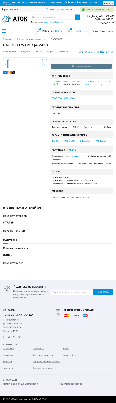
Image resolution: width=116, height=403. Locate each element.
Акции (66, 348)
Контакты (8, 368)
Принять (108, 3)
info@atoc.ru (11, 320)
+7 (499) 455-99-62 (100, 16)
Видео (50, 51)
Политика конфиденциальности (20, 383)
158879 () (56, 141)
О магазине (8, 348)
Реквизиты (38, 348)
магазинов (76, 156)
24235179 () (86, 141)
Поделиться (105, 52)
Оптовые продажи (42, 368)
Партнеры (8, 355)
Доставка (63, 51)
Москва (71, 150)
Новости (7, 361)
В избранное (88, 52)
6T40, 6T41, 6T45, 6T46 (63, 98)
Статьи (38, 51)
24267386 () (70, 141)
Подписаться (103, 292)
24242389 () (101, 141)
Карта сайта (69, 355)
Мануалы (25, 51)
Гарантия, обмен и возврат (46, 361)
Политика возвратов (70, 383)
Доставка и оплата (43, 355)
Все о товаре (9, 51)
